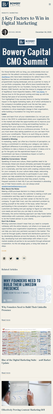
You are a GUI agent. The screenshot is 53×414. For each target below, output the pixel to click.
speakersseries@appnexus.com (14, 186)
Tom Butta (40, 92)
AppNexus (6, 77)
